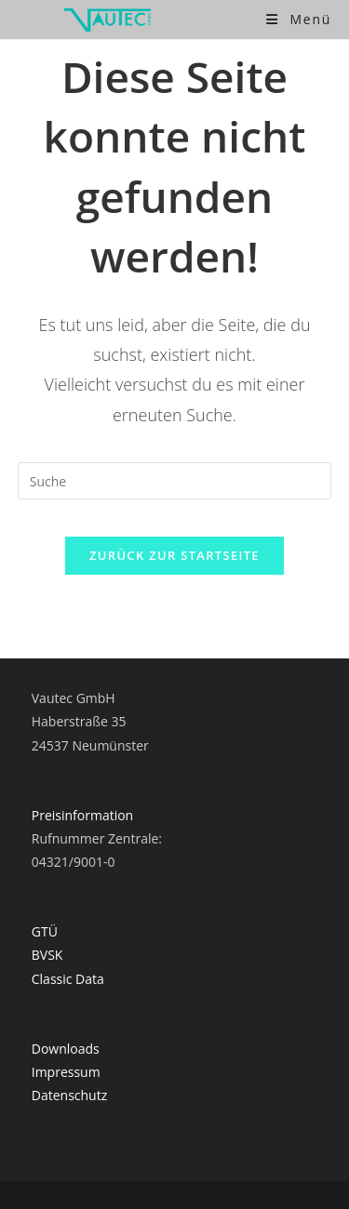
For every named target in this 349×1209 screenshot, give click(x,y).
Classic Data (68, 979)
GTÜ (45, 931)
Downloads (66, 1048)
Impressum (66, 1072)
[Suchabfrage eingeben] (175, 480)
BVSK (47, 954)
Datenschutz (69, 1095)
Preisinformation (82, 815)
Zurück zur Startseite (174, 555)
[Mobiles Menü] (298, 19)
